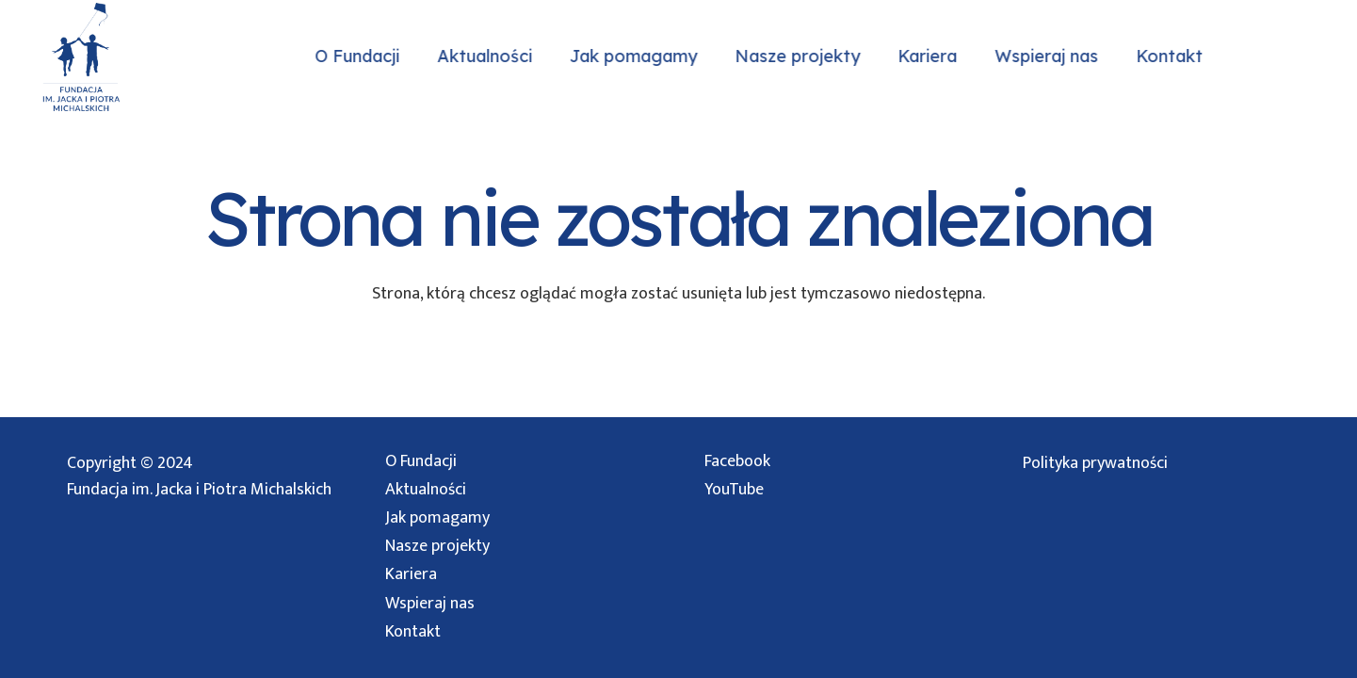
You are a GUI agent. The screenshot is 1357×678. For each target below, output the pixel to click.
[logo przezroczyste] (80, 57)
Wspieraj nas (430, 603)
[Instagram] (1272, 56)
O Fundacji (421, 461)
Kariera (411, 574)
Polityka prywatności (1095, 463)
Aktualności (425, 490)
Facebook (737, 461)
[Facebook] (1310, 56)
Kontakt (413, 632)
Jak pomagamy (437, 518)
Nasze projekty (437, 546)
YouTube (734, 490)
